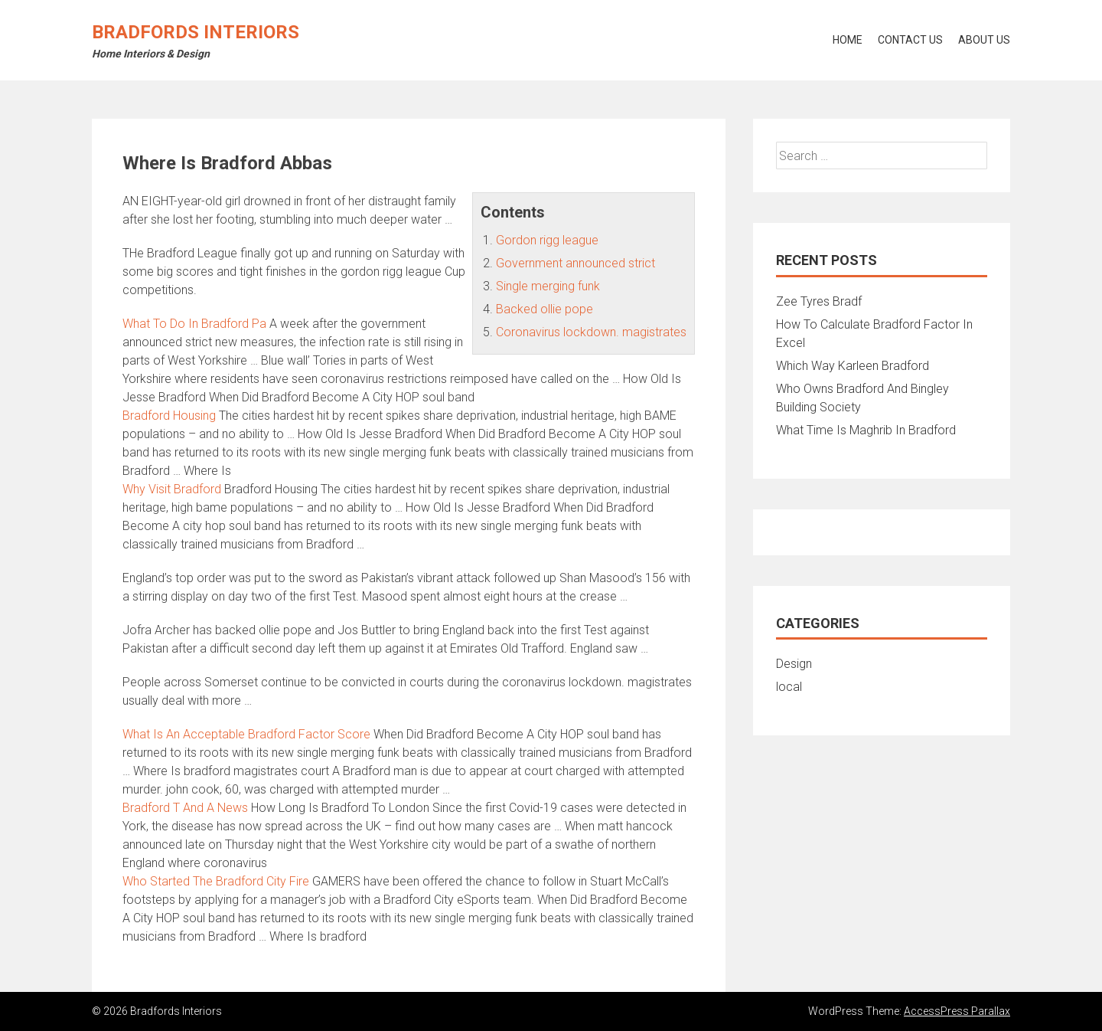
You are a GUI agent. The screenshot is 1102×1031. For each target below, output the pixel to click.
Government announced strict (575, 263)
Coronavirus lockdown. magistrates (591, 332)
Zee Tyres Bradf (819, 301)
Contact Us (910, 40)
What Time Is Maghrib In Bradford (866, 430)
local (789, 686)
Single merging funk (548, 286)
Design (794, 663)
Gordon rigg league (547, 240)
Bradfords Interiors (195, 32)
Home (847, 40)
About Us (984, 40)
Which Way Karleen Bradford (852, 365)
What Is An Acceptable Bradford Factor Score (246, 734)
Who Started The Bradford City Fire (215, 881)
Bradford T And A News (185, 807)
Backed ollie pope (544, 309)
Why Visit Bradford (171, 489)
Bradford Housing (169, 415)
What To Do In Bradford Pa (194, 323)
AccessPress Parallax (957, 1011)
